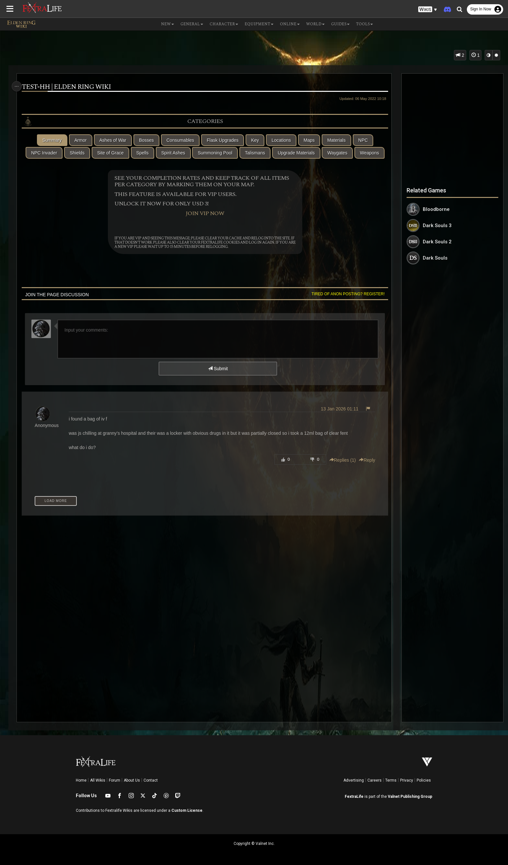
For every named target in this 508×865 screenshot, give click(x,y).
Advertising (353, 780)
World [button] (315, 24)
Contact (151, 780)
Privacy (406, 780)
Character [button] (224, 24)
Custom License (186, 810)
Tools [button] (364, 24)
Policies (424, 780)
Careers (374, 780)
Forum (114, 780)
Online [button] (290, 24)
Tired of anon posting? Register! (345, 294)
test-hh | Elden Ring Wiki (68, 87)
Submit (217, 368)
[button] (428, 9)
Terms (391, 780)
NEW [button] (167, 24)
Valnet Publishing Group (410, 796)
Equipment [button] (259, 24)
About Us (132, 780)
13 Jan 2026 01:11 (336, 408)
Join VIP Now (204, 213)
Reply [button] (364, 460)
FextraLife (354, 796)
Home (81, 780)
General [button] (191, 24)
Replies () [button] (339, 460)
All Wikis (97, 780)
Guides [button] (340, 24)
